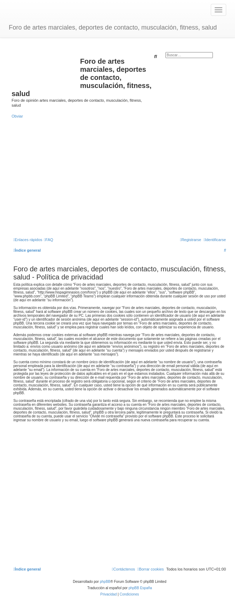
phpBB (105, 582)
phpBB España (140, 588)
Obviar (17, 116)
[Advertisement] (120, 177)
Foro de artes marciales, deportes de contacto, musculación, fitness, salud (113, 27)
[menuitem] (48, 240)
